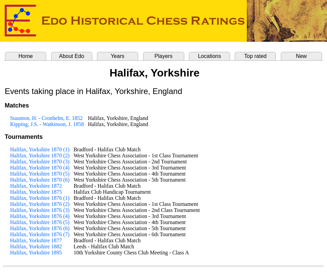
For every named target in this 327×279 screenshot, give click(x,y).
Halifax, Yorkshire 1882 (36, 246)
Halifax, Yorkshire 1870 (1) (39, 149)
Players (163, 56)
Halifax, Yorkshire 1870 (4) (39, 167)
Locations (209, 56)
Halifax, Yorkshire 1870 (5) (39, 174)
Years (117, 56)
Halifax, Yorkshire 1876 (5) (39, 222)
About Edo (71, 56)
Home (26, 56)
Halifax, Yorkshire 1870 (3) (39, 161)
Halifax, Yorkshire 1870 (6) (39, 180)
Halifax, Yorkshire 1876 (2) (39, 204)
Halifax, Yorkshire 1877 (36, 240)
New (301, 56)
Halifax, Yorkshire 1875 (36, 192)
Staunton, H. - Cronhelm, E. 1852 (46, 118)
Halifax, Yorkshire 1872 (36, 186)
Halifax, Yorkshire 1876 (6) (39, 228)
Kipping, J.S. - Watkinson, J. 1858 (47, 124)
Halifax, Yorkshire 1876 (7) (39, 234)
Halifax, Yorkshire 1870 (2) (39, 155)
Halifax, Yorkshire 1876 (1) (39, 198)
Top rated (255, 56)
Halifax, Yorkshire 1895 (36, 252)
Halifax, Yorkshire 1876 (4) (39, 216)
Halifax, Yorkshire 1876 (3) (39, 210)
